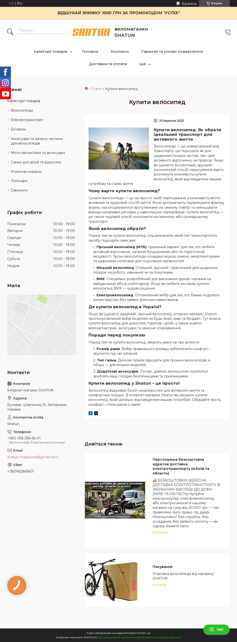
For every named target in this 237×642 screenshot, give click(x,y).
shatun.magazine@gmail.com (32, 457)
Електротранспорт (27, 120)
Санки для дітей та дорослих (36, 162)
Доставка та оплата (108, 63)
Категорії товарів (50, 51)
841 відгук (189, 3)
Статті (96, 89)
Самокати (19, 190)
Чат (216, 629)
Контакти (120, 51)
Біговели (18, 129)
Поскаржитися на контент (118, 637)
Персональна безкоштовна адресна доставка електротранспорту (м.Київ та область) (181, 466)
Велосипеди (22, 110)
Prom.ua (144, 633)
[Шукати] (10, 32)
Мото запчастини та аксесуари (38, 153)
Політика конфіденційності (160, 637)
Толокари (19, 181)
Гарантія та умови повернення (172, 51)
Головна (90, 51)
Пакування (162, 567)
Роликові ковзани (26, 171)
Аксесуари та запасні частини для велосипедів (37, 141)
